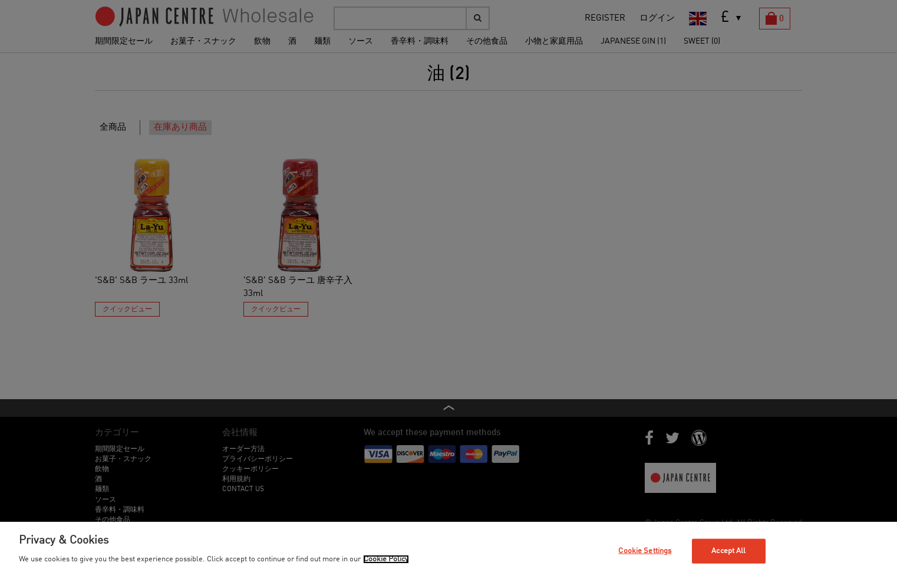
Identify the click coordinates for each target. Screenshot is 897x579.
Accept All (728, 551)
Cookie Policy (386, 559)
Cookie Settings (644, 551)
